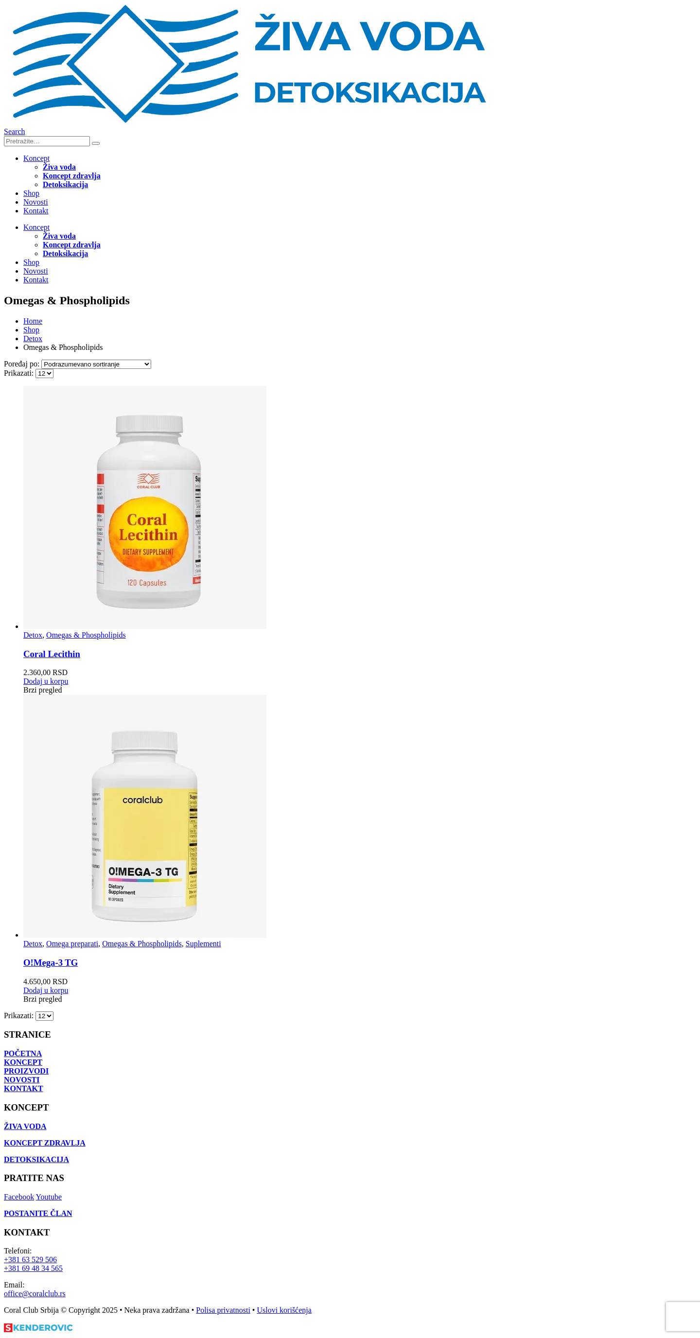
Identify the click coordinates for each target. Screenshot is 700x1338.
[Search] (96, 143)
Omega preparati (72, 943)
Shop (31, 193)
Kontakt (36, 211)
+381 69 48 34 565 (33, 1268)
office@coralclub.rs (35, 1293)
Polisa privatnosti (223, 1310)
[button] (14, 131)
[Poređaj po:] (96, 364)
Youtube (49, 1197)
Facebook (19, 1197)
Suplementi (203, 943)
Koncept (36, 158)
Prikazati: (19, 373)
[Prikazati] (44, 373)
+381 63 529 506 (30, 1259)
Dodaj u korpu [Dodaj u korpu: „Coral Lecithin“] (45, 681)
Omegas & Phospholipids (86, 635)
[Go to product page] (359, 508)
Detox (32, 635)
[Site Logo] (247, 123)
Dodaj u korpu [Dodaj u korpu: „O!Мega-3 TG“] (45, 990)
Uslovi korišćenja (284, 1310)
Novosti (35, 202)
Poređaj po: (22, 364)
